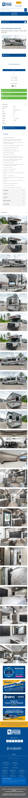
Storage (13, 755)
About (10, 758)
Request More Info (6, 90)
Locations (13, 758)
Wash (17, 755)
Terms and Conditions (8, 793)
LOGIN (18, 2)
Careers (18, 758)
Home (2, 755)
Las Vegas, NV (4, 770)
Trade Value (5, 98)
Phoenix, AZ (21, 770)
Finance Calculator (6, 94)
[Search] (12, 10)
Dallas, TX (15, 762)
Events (21, 755)
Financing (24, 755)
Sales (6, 755)
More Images (6, 55)
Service (9, 755)
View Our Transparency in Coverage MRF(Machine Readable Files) (14, 794)
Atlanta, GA (5, 762)
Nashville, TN (13, 770)
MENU (14, 14)
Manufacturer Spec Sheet (9, 128)
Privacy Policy (17, 793)
